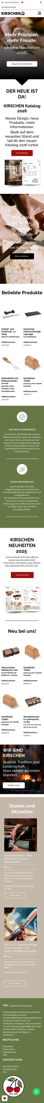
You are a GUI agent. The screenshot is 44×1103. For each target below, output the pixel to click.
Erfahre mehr (14, 785)
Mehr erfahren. (22, 256)
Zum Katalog (22, 153)
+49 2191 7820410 (10, 2)
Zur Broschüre (22, 575)
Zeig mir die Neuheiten (22, 64)
